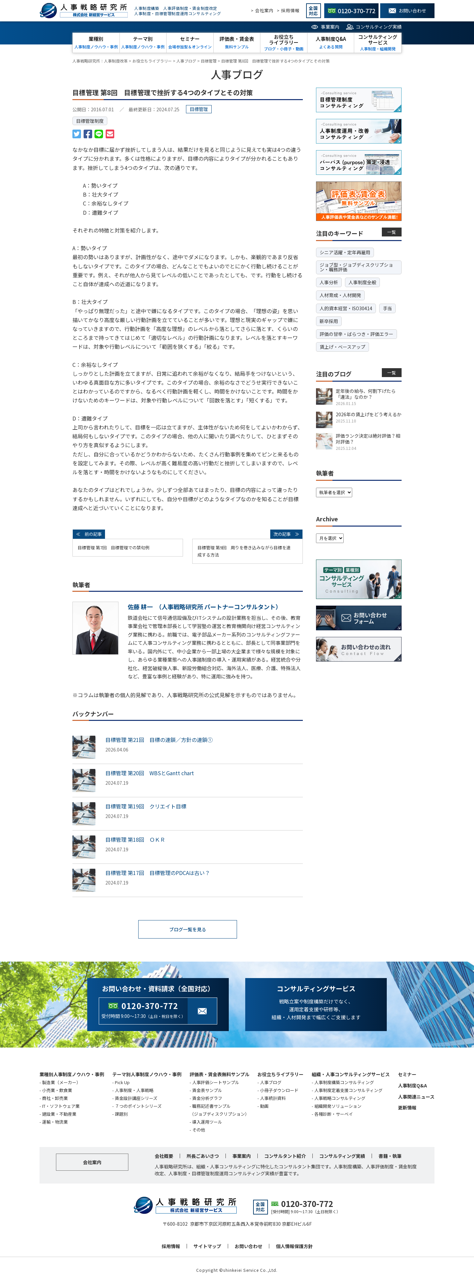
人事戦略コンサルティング (339, 1099)
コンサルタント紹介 (285, 1156)
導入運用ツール (207, 1122)
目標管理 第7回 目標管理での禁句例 (113, 547)
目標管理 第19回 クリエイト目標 (145, 806)
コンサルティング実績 (379, 26)
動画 (264, 1107)
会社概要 (164, 1156)
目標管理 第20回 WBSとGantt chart (149, 773)
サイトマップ (207, 1246)
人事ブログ (270, 1083)
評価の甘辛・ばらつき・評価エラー (356, 334)
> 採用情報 (288, 10)
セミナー (407, 1075)
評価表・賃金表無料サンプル (220, 1075)
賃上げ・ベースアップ (342, 346)
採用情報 (171, 1246)
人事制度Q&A (412, 1086)
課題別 (121, 1114)
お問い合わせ (248, 1246)
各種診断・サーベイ (333, 1114)
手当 (387, 308)
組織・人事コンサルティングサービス (351, 1075)
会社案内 (92, 1163)
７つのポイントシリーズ (138, 1107)
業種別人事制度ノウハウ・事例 (72, 1075)
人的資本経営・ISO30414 (346, 308)
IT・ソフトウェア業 (61, 1107)
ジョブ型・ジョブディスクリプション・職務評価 (356, 267)
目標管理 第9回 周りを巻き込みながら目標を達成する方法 (244, 551)
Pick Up (122, 1083)
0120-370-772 (149, 1006)
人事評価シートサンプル (215, 1083)
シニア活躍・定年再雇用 (345, 252)
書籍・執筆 (390, 1156)
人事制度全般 (362, 282)
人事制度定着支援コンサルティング (348, 1091)
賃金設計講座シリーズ (136, 1099)
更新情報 (407, 1108)
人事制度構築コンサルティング (344, 1083)
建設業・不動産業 (59, 1114)
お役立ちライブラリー (280, 1075)
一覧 (392, 232)
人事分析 (329, 282)
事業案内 (330, 26)
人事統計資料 (273, 1099)
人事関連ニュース (416, 1097)
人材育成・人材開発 (340, 295)
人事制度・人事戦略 (134, 1091)
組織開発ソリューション (337, 1107)
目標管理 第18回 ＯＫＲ (135, 839)
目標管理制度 (90, 121)
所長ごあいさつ (203, 1156)
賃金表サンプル (207, 1091)
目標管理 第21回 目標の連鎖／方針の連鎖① (159, 740)
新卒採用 (329, 321)
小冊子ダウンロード (279, 1091)
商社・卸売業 (55, 1099)
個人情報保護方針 (294, 1246)
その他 (198, 1130)
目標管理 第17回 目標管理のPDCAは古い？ (157, 873)
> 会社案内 (262, 10)
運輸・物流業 (55, 1122)
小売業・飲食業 (57, 1091)
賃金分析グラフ (207, 1099)
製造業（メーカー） (61, 1083)
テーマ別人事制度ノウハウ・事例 (146, 1075)
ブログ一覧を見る (188, 930)
